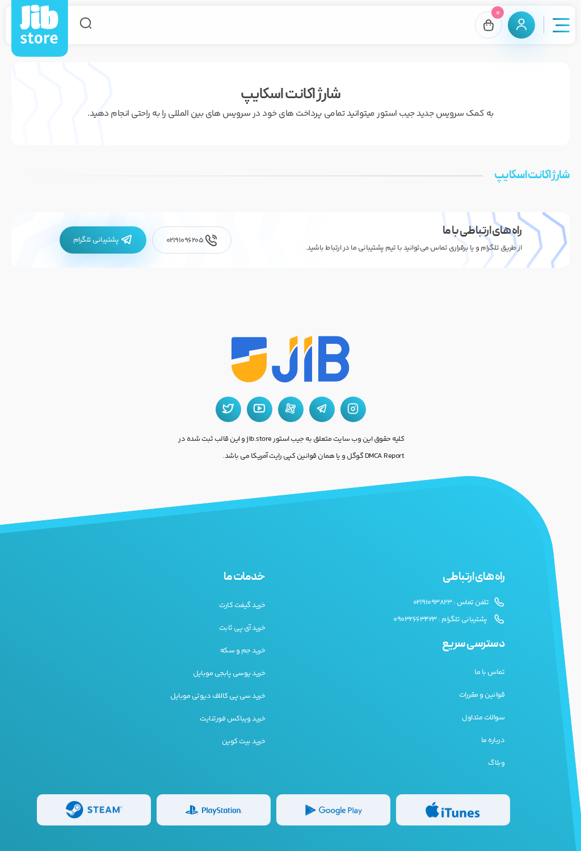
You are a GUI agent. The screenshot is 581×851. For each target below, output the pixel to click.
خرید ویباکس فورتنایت (232, 718)
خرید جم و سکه (243, 650)
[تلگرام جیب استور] (322, 409)
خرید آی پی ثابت (242, 628)
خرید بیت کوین (244, 741)
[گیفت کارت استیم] (94, 809)
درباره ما (493, 740)
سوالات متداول (483, 717)
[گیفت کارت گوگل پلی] (333, 809)
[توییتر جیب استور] (228, 409)
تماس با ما (489, 672)
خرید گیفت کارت (242, 605)
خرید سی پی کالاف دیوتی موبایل (217, 696)
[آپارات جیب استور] (291, 409)
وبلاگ (496, 763)
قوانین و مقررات (482, 695)
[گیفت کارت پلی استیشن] (214, 809)
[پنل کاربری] (521, 25)
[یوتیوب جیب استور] (259, 409)
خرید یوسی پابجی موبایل (229, 673)
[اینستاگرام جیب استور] (353, 409)
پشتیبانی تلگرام (103, 240)
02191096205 (191, 240)
